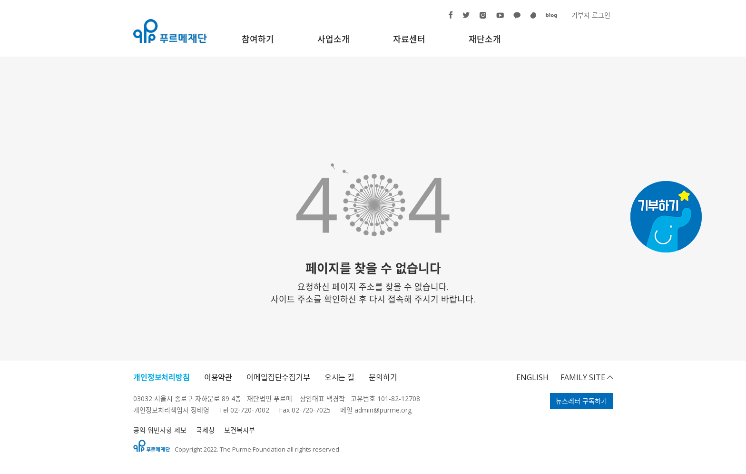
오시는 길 (339, 377)
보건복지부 (239, 429)
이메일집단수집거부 (278, 377)
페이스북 (448, 18)
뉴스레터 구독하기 (581, 400)
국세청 (205, 429)
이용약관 (218, 377)
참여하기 (258, 39)
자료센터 (409, 39)
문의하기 (383, 377)
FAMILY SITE (582, 377)
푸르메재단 (170, 31)
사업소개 (333, 39)
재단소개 (485, 39)
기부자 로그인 (590, 15)
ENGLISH (532, 377)
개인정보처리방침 (161, 377)
